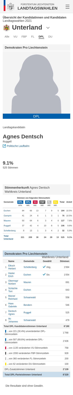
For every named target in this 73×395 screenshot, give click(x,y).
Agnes (15, 312)
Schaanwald (30, 297)
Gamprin (7, 215)
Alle (7, 36)
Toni (15, 290)
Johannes (15, 320)
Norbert (15, 282)
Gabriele (15, 305)
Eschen (7, 211)
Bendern (28, 305)
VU (15, 36)
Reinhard (15, 297)
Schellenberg (10, 230)
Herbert (15, 267)
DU (50, 36)
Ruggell (7, 225)
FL (32, 36)
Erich (15, 274)
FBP (24, 36)
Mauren (7, 220)
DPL (41, 36)
